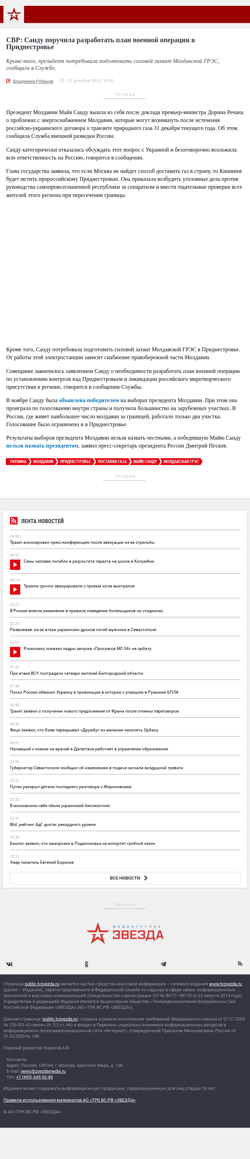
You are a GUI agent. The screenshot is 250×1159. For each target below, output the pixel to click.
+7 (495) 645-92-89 (34, 1077)
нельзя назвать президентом (42, 446)
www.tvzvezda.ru (225, 983)
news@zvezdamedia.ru (43, 1071)
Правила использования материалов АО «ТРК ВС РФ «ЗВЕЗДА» (69, 1100)
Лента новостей (37, 522)
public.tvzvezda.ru (42, 983)
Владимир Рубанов (33, 81)
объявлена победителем (89, 400)
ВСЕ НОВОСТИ (129, 878)
